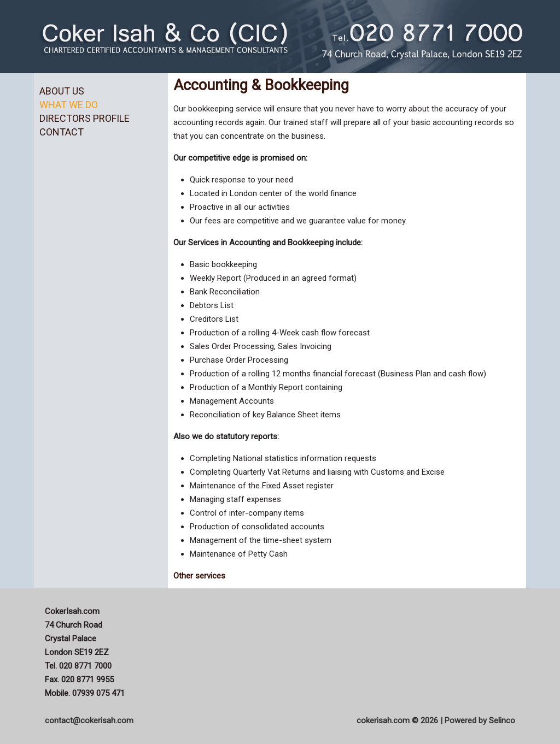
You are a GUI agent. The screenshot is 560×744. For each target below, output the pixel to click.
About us (61, 91)
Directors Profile (84, 118)
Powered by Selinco (480, 720)
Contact (61, 132)
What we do (68, 104)
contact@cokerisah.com (89, 720)
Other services (199, 576)
